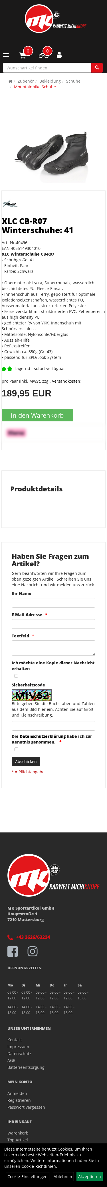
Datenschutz (19, 1053)
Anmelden (17, 1093)
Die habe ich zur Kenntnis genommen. (52, 739)
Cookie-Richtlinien (38, 1166)
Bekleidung (50, 81)
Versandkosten (66, 381)
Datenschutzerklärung (43, 736)
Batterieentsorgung (26, 1067)
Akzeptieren (89, 1176)
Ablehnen (63, 1176)
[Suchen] (97, 68)
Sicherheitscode (28, 685)
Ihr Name (21, 593)
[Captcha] (53, 726)
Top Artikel (17, 1140)
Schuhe (73, 81)
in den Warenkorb (37, 415)
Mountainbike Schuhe (35, 86)
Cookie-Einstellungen (27, 1176)
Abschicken (26, 761)
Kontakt (14, 1039)
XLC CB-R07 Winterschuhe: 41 (37, 225)
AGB (11, 1060)
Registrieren (19, 1100)
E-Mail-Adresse (27, 614)
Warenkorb (18, 1133)
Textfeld (20, 636)
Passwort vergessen (26, 1107)
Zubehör (26, 81)
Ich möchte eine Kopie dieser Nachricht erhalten (53, 665)
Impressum (18, 1046)
